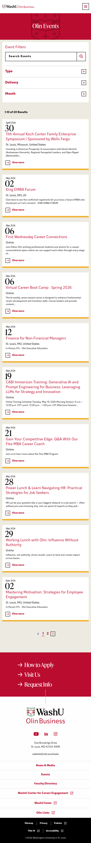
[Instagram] (55, 735)
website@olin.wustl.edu (45, 754)
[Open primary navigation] (86, 6)
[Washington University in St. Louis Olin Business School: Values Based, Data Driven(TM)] (45, 723)
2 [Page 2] (48, 633)
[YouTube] (36, 735)
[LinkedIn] (46, 735)
